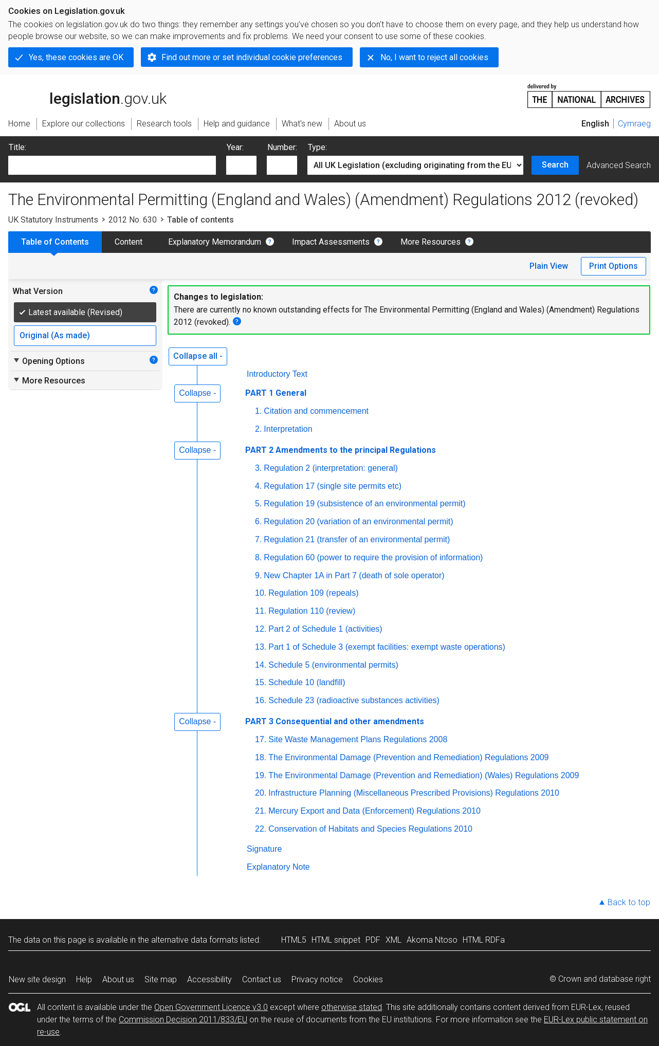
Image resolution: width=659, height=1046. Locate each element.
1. (258, 411)
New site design (37, 979)
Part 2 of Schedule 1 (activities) (325, 629)
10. (260, 593)
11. (260, 611)
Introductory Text (277, 374)
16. (260, 700)
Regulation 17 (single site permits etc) (332, 486)
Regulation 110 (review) (311, 611)
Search (555, 165)
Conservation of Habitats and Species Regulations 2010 (370, 828)
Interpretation (288, 429)
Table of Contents (55, 242)
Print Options (613, 266)
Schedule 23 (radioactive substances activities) (354, 700)
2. (258, 429)
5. (258, 503)
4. (258, 486)
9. (258, 575)
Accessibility (209, 979)
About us (118, 979)
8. (258, 557)
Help (84, 979)
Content (128, 242)
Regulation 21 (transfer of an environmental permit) (357, 539)
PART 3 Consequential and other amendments (334, 721)
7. (258, 539)
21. (260, 810)
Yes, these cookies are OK (76, 57)
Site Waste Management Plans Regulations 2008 (357, 739)
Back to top (629, 902)
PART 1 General (275, 393)
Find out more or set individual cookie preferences (251, 57)
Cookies (368, 979)
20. (260, 792)
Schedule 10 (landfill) (306, 682)
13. (260, 647)
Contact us (261, 979)
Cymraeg (634, 124)
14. (260, 664)
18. (260, 757)
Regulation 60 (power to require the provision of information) (373, 557)
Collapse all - (198, 356)
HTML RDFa (484, 940)
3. (258, 468)
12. (260, 629)
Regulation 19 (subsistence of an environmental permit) (364, 503)
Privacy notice (317, 979)
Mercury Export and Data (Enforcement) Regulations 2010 (374, 810)
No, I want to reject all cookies (434, 57)
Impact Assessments (331, 242)
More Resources (430, 242)
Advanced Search (619, 165)
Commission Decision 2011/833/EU (183, 1019)
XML (393, 940)
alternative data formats (194, 940)
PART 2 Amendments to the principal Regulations (340, 450)
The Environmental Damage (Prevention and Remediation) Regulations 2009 (408, 757)
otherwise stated (351, 1007)
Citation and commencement (316, 411)
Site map (160, 979)
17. (260, 739)
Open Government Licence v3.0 (211, 1007)
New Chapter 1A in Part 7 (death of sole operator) (354, 575)
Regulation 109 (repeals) (313, 593)
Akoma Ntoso (432, 940)
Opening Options (48, 361)
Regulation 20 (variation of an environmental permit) (358, 521)
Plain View (548, 266)
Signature (264, 849)
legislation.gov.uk (87, 95)
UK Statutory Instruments (53, 220)
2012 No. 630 (132, 220)
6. (258, 521)
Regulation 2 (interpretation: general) (331, 468)
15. (260, 682)
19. (260, 775)
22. (260, 828)
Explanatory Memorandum (214, 242)
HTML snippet (336, 940)
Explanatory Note (278, 867)
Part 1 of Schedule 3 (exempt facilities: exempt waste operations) (386, 647)
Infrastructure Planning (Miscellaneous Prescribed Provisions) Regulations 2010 (413, 792)
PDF (372, 940)
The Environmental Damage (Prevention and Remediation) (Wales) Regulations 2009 (423, 775)
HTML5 (293, 940)
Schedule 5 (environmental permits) (333, 664)
